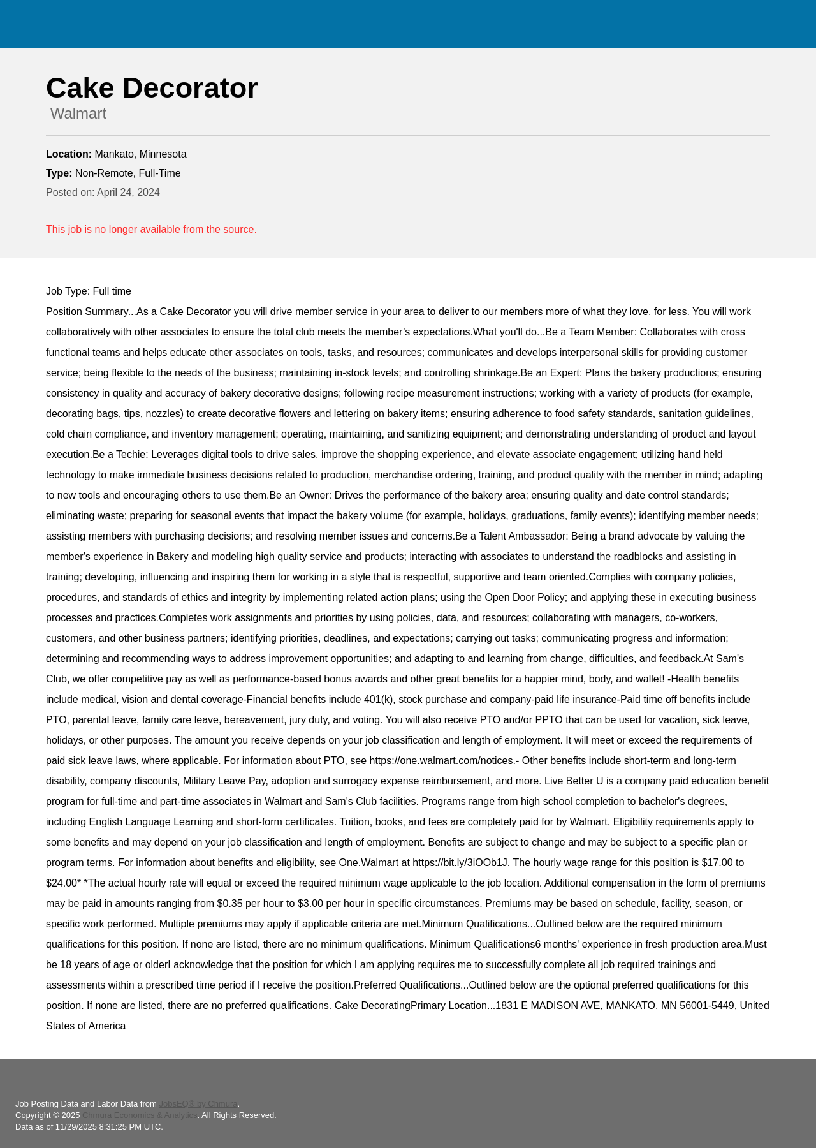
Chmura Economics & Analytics (140, 1115)
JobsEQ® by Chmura (198, 1103)
